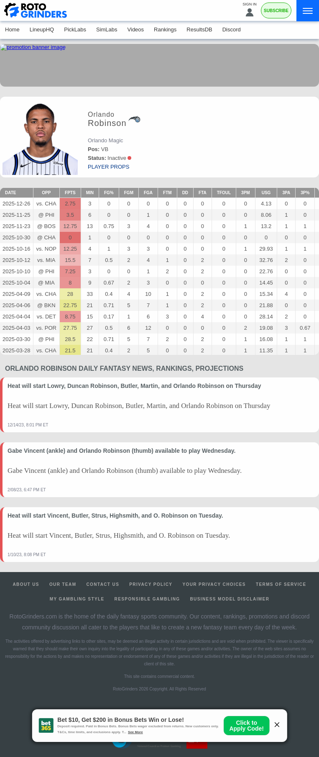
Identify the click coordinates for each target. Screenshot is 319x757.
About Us (26, 584)
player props (108, 167)
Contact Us (102, 584)
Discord (231, 29)
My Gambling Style (77, 599)
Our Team (63, 584)
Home (12, 29)
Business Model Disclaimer (229, 599)
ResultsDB (199, 29)
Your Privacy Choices (214, 584)
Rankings (165, 29)
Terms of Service (281, 584)
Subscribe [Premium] (276, 10)
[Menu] (307, 10)
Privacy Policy (150, 584)
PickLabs (75, 29)
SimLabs (106, 29)
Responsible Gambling (147, 599)
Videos (136, 29)
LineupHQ (42, 29)
